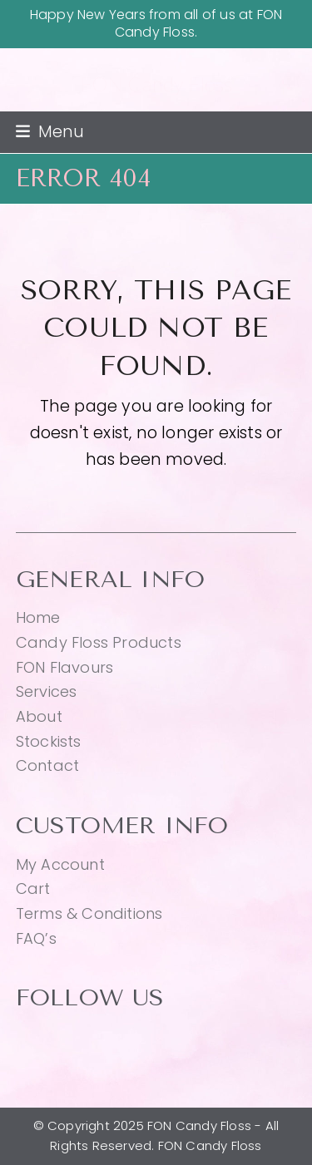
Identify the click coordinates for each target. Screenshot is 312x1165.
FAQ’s (36, 938)
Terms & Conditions (89, 913)
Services (46, 691)
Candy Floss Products (98, 642)
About (39, 716)
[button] (50, 132)
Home (38, 617)
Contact (47, 765)
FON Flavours (64, 667)
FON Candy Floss (156, 84)
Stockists (49, 741)
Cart (33, 888)
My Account (60, 864)
